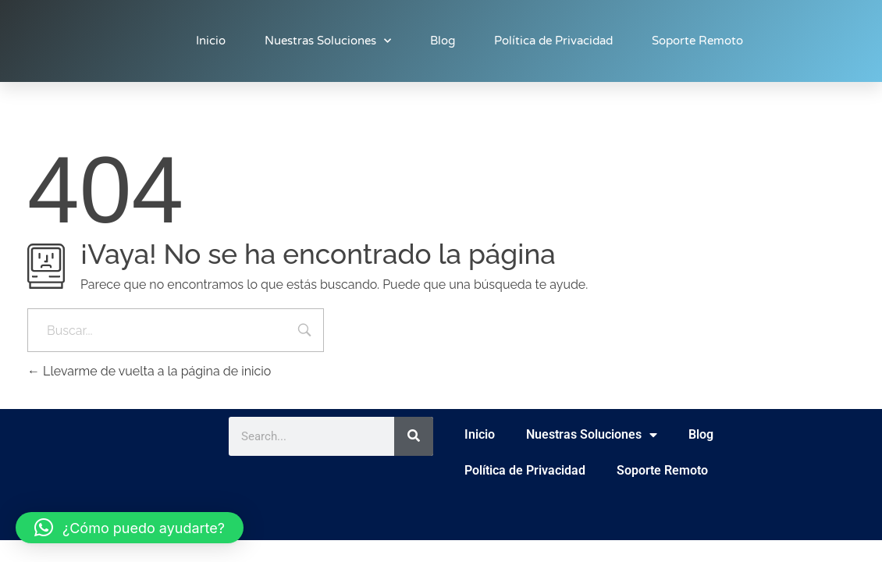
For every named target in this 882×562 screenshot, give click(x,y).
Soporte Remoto (697, 41)
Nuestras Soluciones (328, 41)
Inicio (211, 41)
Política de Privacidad (553, 41)
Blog (442, 41)
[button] (130, 527)
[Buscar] (413, 436)
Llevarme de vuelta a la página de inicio (149, 371)
